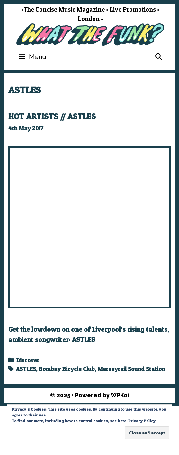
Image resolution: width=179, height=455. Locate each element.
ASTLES (26, 368)
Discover (27, 360)
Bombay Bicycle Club (67, 368)
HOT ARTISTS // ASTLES (52, 116)
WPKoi (120, 395)
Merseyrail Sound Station (131, 368)
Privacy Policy (142, 420)
